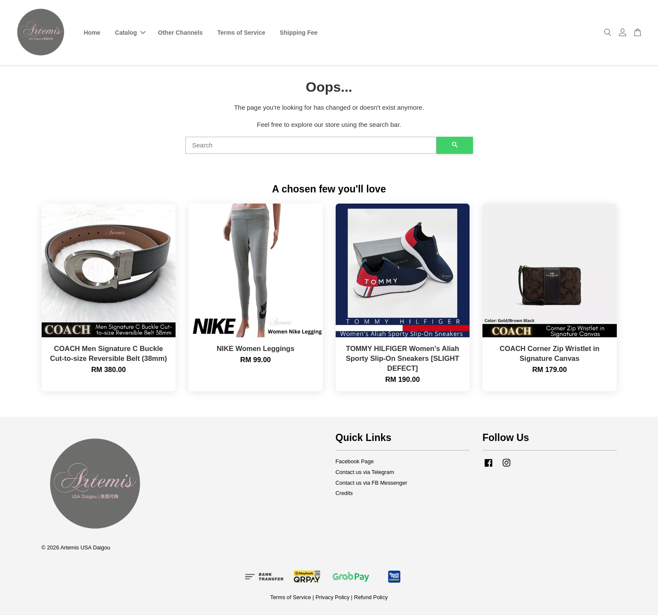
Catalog (130, 32)
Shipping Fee (299, 32)
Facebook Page (355, 461)
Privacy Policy (332, 597)
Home (92, 32)
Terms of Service (241, 32)
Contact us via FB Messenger (371, 483)
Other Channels (180, 32)
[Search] (311, 145)
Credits (344, 493)
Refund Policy (371, 597)
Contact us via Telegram (365, 472)
